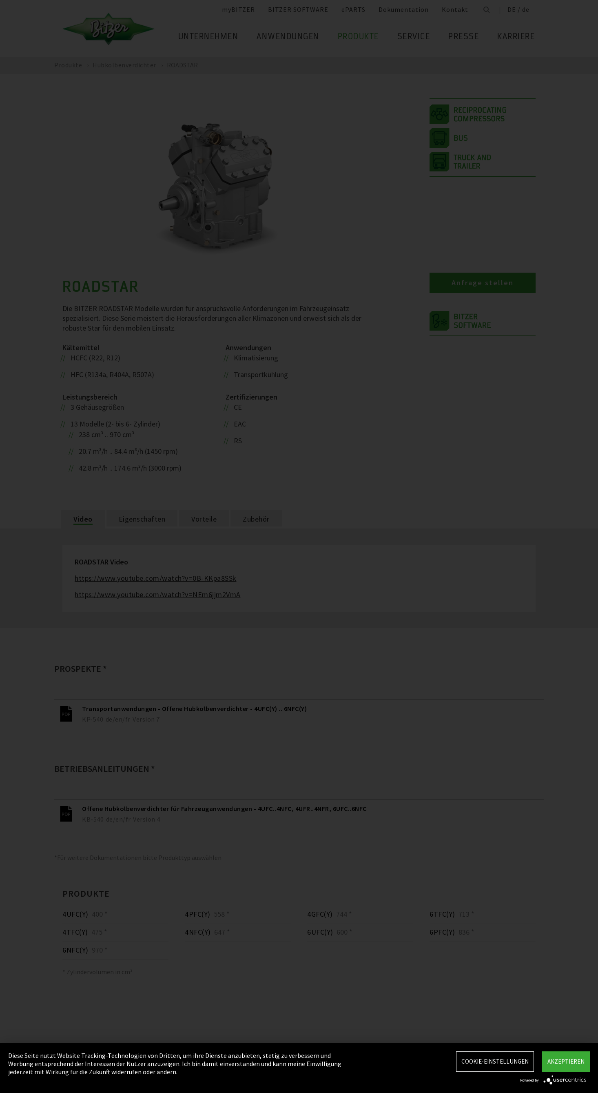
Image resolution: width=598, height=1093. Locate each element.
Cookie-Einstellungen (495, 1061)
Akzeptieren (566, 1061)
